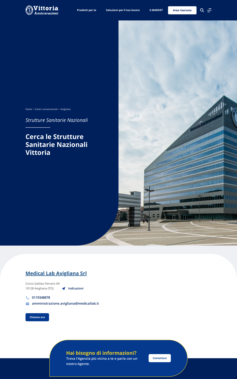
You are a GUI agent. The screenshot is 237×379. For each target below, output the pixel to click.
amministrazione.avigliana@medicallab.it (65, 303)
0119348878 (41, 297)
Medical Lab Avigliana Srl (56, 273)
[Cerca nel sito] (202, 10)
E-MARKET (156, 10)
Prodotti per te (86, 10)
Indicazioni (72, 288)
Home (29, 109)
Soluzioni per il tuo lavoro (123, 10)
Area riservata (182, 10)
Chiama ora (37, 317)
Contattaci (160, 358)
